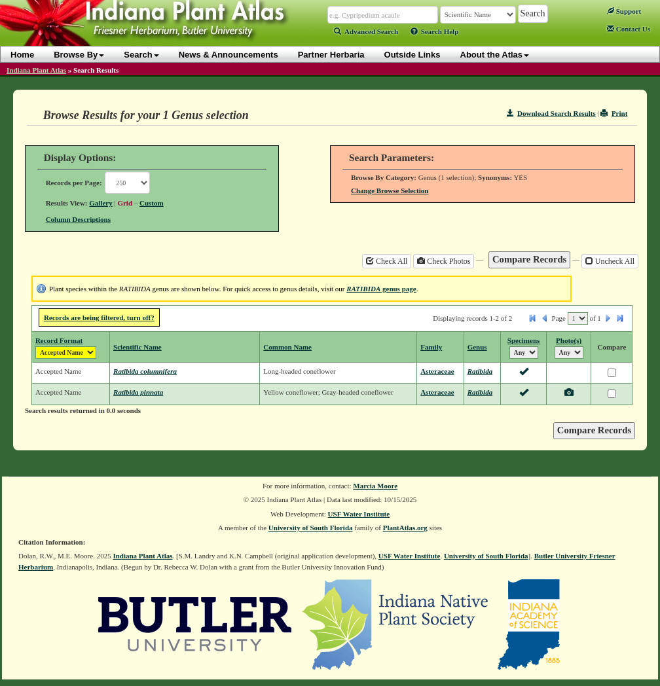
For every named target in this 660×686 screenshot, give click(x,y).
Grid (124, 203)
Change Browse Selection (389, 190)
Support (624, 11)
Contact (628, 29)
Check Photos (443, 261)
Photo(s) (568, 340)
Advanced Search (366, 31)
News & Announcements (228, 55)
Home (22, 55)
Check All (386, 261)
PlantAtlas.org (405, 528)
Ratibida (480, 371)
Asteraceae (437, 371)
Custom (151, 203)
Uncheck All (609, 261)
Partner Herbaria (331, 55)
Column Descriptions (78, 219)
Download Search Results (551, 113)
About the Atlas (495, 55)
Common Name (287, 347)
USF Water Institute (359, 514)
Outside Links (412, 55)
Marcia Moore (375, 486)
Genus (477, 347)
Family (431, 347)
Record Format (58, 340)
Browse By (79, 55)
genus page (381, 289)
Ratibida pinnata (138, 392)
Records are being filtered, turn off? (99, 317)
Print (613, 113)
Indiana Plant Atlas (36, 70)
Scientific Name (137, 347)
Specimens (523, 340)
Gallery (100, 203)
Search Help (435, 31)
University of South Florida (310, 528)
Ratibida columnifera (145, 371)
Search (141, 55)
